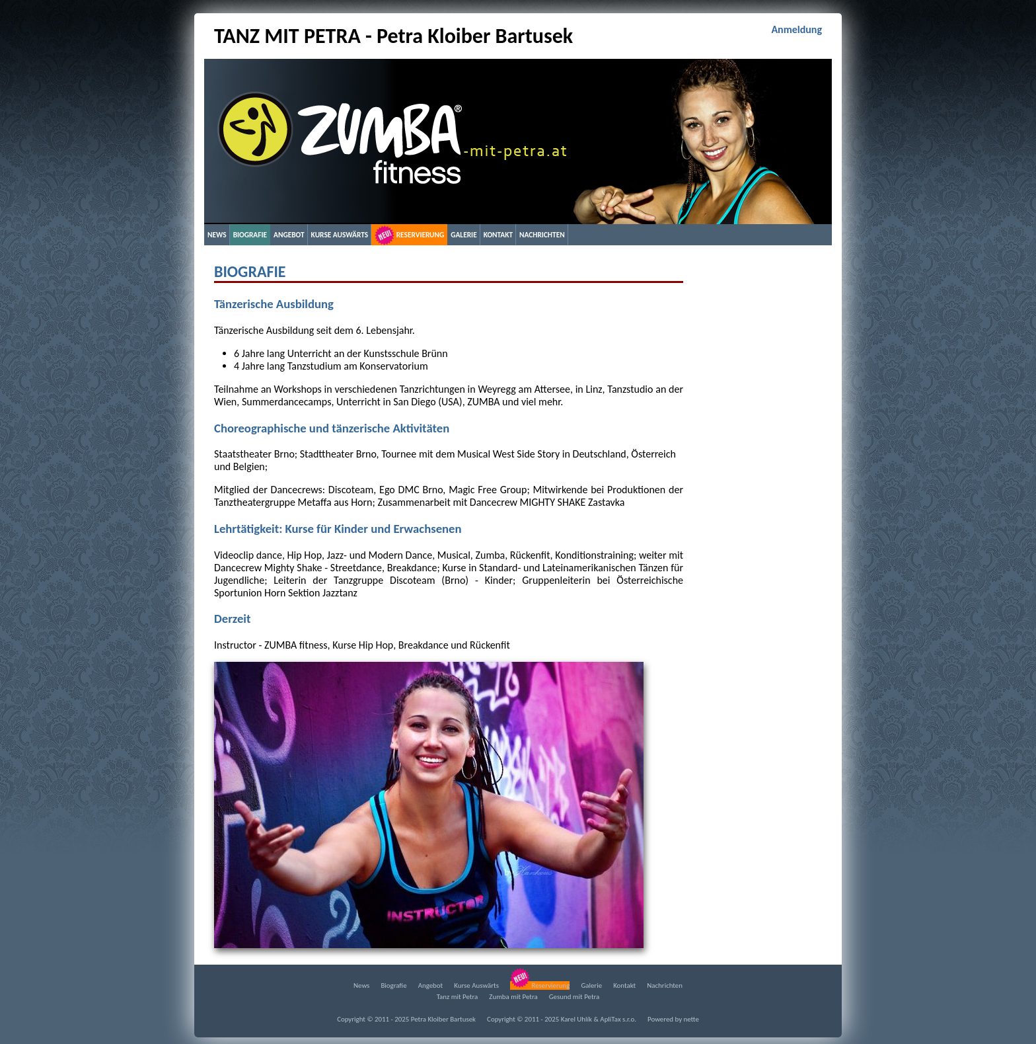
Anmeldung (796, 29)
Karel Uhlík (576, 1019)
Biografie (250, 234)
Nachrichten (542, 234)
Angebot (289, 234)
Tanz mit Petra (457, 996)
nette (691, 1019)
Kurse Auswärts (340, 234)
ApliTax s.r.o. (618, 1019)
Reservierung (409, 235)
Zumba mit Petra (513, 996)
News (217, 234)
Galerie (463, 234)
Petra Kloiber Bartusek (443, 1019)
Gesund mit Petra (574, 996)
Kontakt (498, 234)
